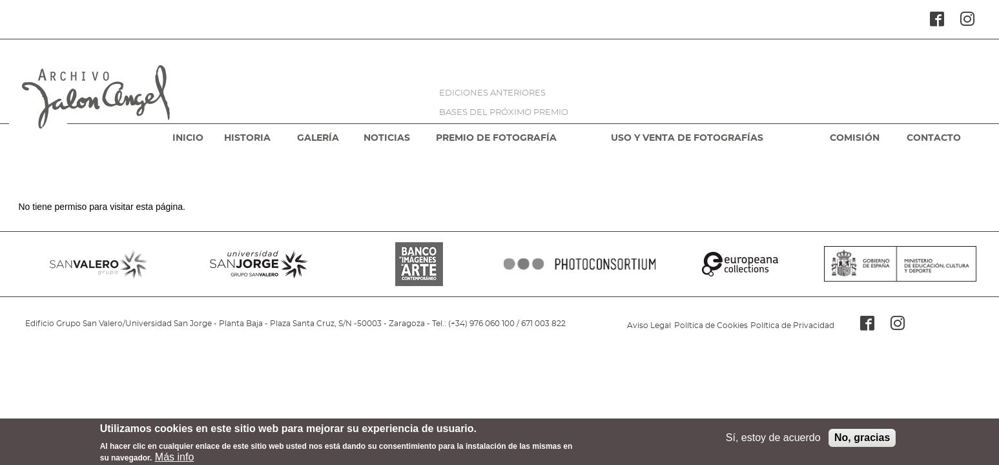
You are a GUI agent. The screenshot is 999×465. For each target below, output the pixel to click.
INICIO (187, 138)
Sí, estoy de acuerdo (773, 440)
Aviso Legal (649, 325)
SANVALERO (99, 264)
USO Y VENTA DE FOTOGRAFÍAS (687, 138)
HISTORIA (247, 138)
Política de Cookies (711, 325)
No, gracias (862, 440)
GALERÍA (318, 138)
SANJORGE (259, 264)
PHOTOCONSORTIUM (579, 264)
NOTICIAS (387, 138)
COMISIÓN (855, 138)
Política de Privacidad (792, 325)
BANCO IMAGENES (419, 264)
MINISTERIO (900, 264)
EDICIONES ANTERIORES (492, 93)
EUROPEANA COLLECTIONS (740, 264)
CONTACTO (934, 138)
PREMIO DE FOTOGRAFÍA (496, 138)
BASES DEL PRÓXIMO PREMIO (503, 112)
